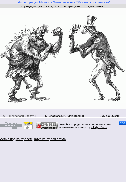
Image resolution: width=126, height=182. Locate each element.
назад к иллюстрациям (63, 6)
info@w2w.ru (99, 127)
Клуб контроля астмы (50, 139)
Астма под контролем (16, 139)
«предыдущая (31, 6)
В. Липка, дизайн (109, 115)
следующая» (93, 6)
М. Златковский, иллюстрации (64, 115)
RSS (122, 123)
